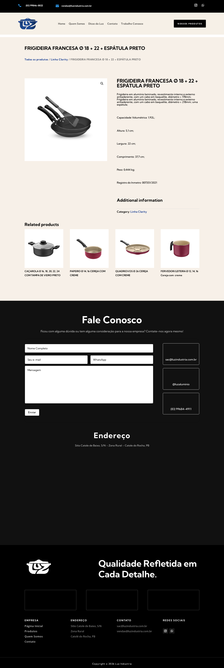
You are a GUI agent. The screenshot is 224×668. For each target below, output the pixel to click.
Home (61, 23)
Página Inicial (34, 623)
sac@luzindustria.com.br (181, 357)
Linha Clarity (59, 57)
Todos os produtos (36, 57)
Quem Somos (77, 23)
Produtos (31, 629)
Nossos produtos (188, 23)
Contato (112, 23)
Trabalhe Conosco (132, 23)
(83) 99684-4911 (181, 406)
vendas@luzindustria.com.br (76, 5)
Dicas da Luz (96, 23)
